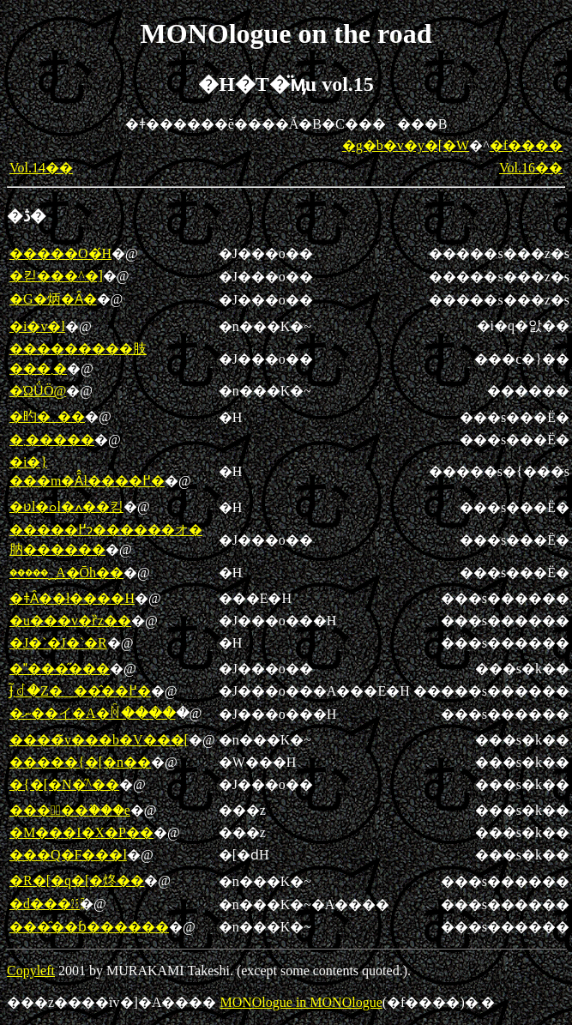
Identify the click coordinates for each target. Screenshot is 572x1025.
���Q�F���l (68, 854)
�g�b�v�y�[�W (405, 145)
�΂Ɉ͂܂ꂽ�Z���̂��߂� (80, 691)
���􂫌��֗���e (69, 810)
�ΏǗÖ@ (37, 390)
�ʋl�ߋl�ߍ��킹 (66, 506)
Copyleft (31, 970)
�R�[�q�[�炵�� (76, 880)
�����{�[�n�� (80, 762)
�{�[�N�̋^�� (64, 784)
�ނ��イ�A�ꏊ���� (92, 713)
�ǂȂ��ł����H (72, 598)
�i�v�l (37, 326)
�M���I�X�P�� (81, 832)
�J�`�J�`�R (58, 643)
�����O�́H (60, 253)
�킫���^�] (56, 275)
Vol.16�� (531, 167)
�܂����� (51, 439)
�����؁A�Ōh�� (66, 572)
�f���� (526, 145)
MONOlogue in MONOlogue (301, 1002)
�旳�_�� (47, 416)
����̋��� (59, 668)
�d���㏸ (44, 903)
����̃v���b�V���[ (99, 740)
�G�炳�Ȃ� (53, 299)
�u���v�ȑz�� (70, 620)
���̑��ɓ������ (89, 926)
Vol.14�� (41, 167)
